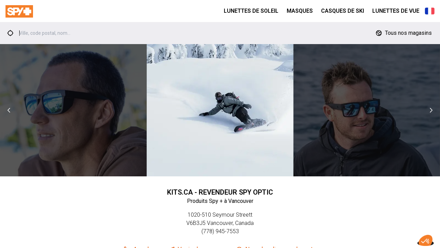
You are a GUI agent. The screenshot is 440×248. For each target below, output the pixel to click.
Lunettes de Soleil (251, 11)
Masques (300, 11)
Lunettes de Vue (395, 11)
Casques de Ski (342, 11)
